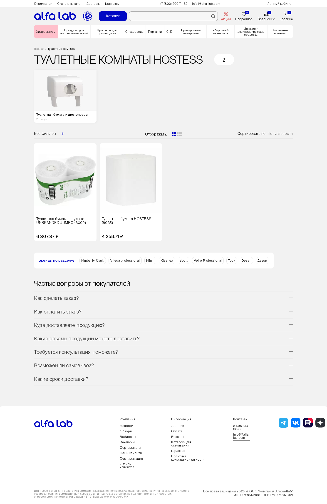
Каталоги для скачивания (181, 444)
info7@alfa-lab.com (241, 436)
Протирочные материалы (191, 32)
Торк (231, 260)
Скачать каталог (69, 3)
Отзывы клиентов (127, 465)
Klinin (150, 260)
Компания (127, 419)
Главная (39, 49)
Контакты (112, 3)
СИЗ (169, 31)
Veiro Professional (208, 260)
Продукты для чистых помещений (74, 32)
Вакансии (127, 442)
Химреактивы (46, 31)
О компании (43, 3)
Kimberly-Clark (92, 260)
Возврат (177, 436)
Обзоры (126, 431)
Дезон (262, 260)
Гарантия (178, 450)
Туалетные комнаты (280, 32)
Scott (184, 260)
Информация (181, 419)
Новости (126, 425)
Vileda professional (125, 260)
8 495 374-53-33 (241, 427)
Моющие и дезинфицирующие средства (251, 31)
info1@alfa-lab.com (207, 3)
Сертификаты (130, 447)
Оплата (176, 431)
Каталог (113, 16)
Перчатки (155, 31)
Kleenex (167, 260)
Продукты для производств (106, 32)
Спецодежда (134, 31)
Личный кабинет (280, 3)
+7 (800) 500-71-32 (173, 3)
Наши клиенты (131, 453)
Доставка (94, 3)
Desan (246, 260)
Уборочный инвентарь (220, 32)
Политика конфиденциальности (188, 458)
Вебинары (128, 436)
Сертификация (131, 458)
